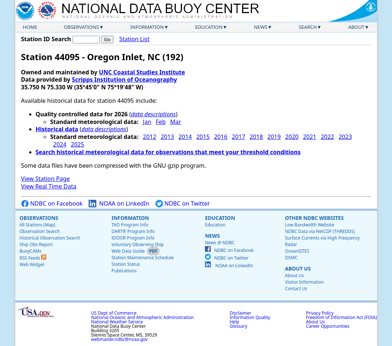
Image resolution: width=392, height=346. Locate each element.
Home (30, 27)
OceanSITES (297, 251)
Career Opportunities (327, 326)
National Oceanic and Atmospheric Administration (142, 317)
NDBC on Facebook (52, 203)
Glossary (238, 326)
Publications (124, 271)
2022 (327, 137)
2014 (185, 137)
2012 (149, 137)
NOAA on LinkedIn (119, 203)
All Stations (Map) (37, 225)
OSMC (291, 257)
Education (208, 27)
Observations (81, 27)
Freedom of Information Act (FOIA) (341, 317)
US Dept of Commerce (114, 313)
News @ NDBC (219, 243)
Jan (147, 122)
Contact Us (296, 288)
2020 (292, 137)
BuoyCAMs (31, 251)
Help (234, 322)
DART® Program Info (133, 231)
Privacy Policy (320, 313)
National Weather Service (117, 322)
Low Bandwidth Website (309, 225)
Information (147, 27)
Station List (134, 39)
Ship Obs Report (36, 244)
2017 (238, 137)
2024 (60, 144)
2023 (345, 137)
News (260, 27)
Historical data (57, 129)
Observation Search (40, 231)
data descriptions (153, 114)
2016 (221, 137)
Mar (175, 122)
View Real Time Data (49, 186)
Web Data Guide (128, 251)
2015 (203, 137)
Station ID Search (46, 39)
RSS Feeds (33, 258)
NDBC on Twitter (182, 203)
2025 (77, 144)
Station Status (126, 264)
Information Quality (250, 317)
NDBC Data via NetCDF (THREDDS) (320, 231)
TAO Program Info (130, 225)
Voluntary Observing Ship (138, 244)
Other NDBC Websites (314, 217)
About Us (298, 268)
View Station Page (45, 179)
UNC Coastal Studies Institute (142, 72)
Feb (161, 122)
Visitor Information (304, 282)
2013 (167, 137)
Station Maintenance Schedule (143, 257)
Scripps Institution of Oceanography (124, 79)
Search (308, 27)
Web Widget (32, 264)
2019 (274, 137)
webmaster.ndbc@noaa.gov (119, 339)
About (356, 27)
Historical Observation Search (50, 238)
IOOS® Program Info (133, 238)
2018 (256, 137)
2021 (310, 137)
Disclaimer (240, 313)
